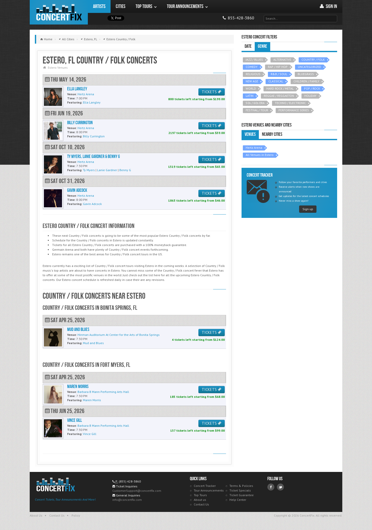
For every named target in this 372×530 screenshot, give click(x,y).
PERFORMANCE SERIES (293, 110)
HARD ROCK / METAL (280, 88)
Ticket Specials (240, 490)
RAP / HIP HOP (278, 67)
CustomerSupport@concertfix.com (136, 491)
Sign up (308, 209)
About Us (36, 515)
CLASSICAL (275, 81)
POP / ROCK (312, 88)
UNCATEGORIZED (309, 67)
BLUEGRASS (306, 74)
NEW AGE (252, 81)
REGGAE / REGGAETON (279, 96)
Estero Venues (58, 67)
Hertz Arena (254, 147)
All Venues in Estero (260, 155)
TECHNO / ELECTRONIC (290, 103)
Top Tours (200, 495)
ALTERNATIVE (282, 59)
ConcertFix (59, 12)
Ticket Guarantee (241, 495)
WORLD (251, 88)
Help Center (237, 500)
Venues (250, 134)
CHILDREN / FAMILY (306, 81)
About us (200, 500)
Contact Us (201, 504)
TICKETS (211, 91)
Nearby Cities (272, 134)
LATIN (249, 96)
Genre (262, 46)
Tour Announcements (209, 490)
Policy (76, 515)
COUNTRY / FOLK (313, 59)
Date (248, 46)
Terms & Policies (241, 486)
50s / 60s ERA (255, 103)
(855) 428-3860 (130, 481)
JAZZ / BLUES (254, 59)
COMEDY (252, 67)
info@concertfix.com (127, 500)
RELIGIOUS (253, 74)
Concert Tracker (205, 486)
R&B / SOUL (279, 74)
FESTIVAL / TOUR (257, 110)
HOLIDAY (310, 96)
